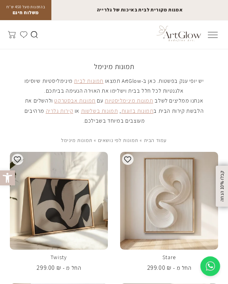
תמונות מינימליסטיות (129, 100)
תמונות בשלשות (99, 110)
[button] (7, 177)
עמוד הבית (155, 140)
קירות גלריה (59, 110)
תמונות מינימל (76, 140)
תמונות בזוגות (137, 110)
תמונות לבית (89, 80)
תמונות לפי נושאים (118, 140)
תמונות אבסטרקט (74, 100)
